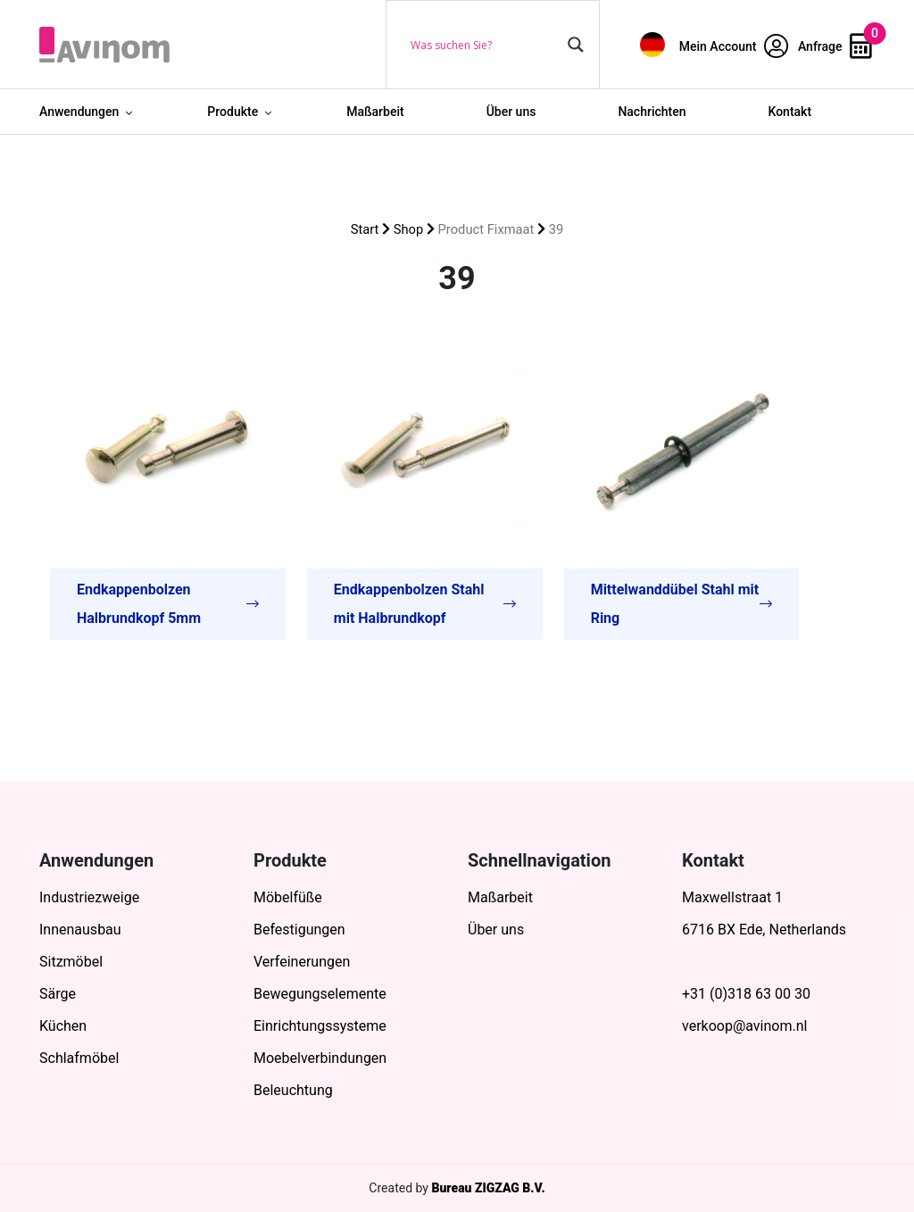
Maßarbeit (375, 111)
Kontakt (790, 111)
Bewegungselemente (319, 993)
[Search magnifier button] (575, 44)
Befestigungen (299, 929)
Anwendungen (79, 111)
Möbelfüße (287, 897)
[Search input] (485, 44)
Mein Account (733, 46)
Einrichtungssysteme (319, 1025)
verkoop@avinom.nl (744, 1025)
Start (365, 229)
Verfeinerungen (301, 961)
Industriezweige (89, 897)
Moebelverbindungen (319, 1058)
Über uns (511, 111)
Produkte (232, 111)
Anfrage (835, 46)
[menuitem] (652, 44)
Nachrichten (652, 111)
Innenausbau (80, 929)
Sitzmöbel (71, 961)
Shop (409, 229)
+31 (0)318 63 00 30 (746, 993)
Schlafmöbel (79, 1058)
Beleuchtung (293, 1090)
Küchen (63, 1025)
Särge (57, 993)
